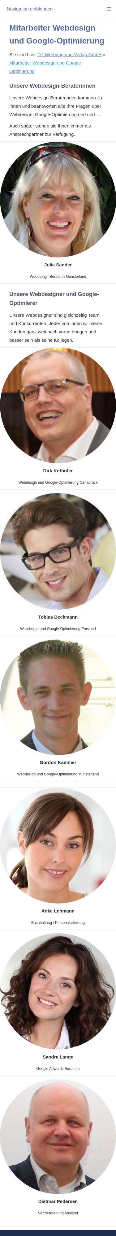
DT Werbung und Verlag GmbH (69, 54)
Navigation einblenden (30, 8)
